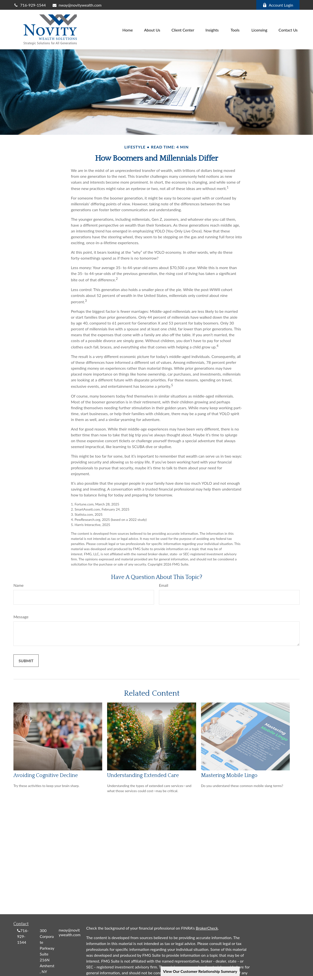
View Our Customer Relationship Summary (200, 971)
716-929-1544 (29, 5)
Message (21, 616)
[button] (128, 29)
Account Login (278, 5)
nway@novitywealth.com (76, 5)
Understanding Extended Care (143, 775)
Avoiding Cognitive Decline (45, 775)
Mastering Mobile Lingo (229, 775)
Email (163, 585)
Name (18, 585)
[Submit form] (26, 660)
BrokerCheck (207, 928)
